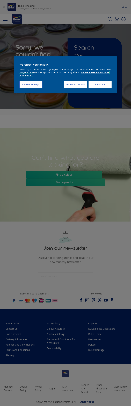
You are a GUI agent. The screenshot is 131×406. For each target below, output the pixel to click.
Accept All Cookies (75, 84)
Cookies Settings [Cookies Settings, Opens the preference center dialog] (31, 84)
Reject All (100, 84)
